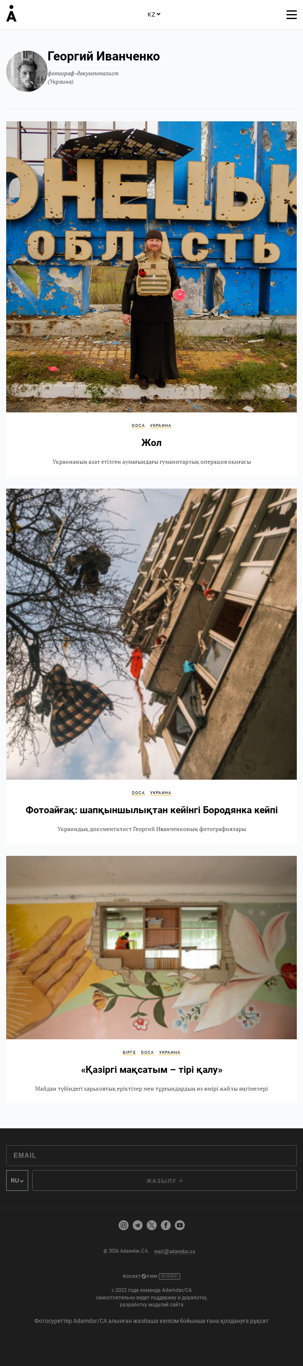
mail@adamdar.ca (174, 1251)
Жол (151, 298)
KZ (154, 14)
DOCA (138, 425)
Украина (161, 425)
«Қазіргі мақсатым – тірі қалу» (151, 979)
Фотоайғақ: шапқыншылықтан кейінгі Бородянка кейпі (151, 666)
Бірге (129, 1052)
